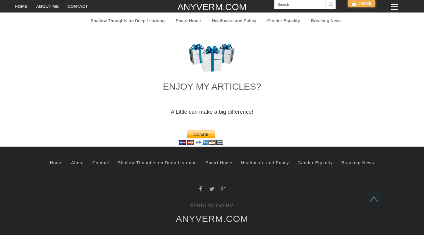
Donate (363, 3)
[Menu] (394, 7)
